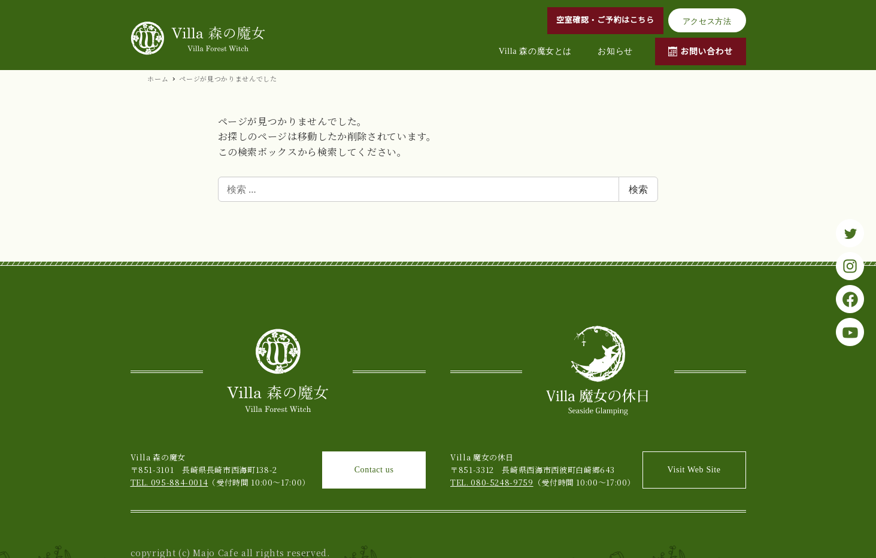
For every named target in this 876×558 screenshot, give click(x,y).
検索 (638, 189)
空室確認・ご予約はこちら (605, 20)
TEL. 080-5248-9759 (492, 482)
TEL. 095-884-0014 (169, 482)
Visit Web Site (694, 469)
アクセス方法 (707, 21)
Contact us (374, 469)
